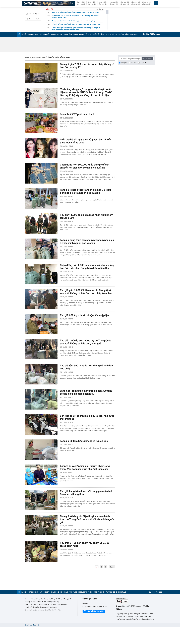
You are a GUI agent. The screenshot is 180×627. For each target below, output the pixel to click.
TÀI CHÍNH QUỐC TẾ (92, 34)
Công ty (124, 63)
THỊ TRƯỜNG (119, 34)
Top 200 (159, 592)
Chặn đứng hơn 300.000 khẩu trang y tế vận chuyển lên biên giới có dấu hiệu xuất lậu (84, 166)
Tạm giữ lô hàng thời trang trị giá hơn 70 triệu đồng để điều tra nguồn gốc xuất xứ (85, 191)
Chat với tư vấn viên (94, 611)
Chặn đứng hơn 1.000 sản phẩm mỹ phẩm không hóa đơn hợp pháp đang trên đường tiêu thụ (87, 267)
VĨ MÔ (102, 34)
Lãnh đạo (144, 63)
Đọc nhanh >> (100, 9)
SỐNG (127, 34)
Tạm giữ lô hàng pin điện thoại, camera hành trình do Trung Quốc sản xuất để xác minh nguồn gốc (87, 519)
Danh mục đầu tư (33, 19)
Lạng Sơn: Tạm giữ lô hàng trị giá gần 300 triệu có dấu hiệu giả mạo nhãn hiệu (86, 392)
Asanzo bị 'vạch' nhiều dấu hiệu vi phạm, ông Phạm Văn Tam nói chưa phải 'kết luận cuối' (85, 468)
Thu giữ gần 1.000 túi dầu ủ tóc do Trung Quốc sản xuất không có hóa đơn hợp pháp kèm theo (86, 292)
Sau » (112, 567)
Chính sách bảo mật (32, 625)
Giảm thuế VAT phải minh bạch (77, 114)
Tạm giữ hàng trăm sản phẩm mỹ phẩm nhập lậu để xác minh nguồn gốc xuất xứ (87, 242)
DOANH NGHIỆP (56, 34)
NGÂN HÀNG (68, 34)
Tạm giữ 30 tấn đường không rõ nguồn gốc (84, 440)
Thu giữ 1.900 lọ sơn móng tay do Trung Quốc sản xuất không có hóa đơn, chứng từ (85, 342)
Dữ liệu (146, 34)
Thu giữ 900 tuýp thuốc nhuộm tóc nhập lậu (84, 315)
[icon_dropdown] (156, 3)
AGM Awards (155, 34)
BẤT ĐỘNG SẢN (45, 34)
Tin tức (133, 63)
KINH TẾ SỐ (110, 34)
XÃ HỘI (24, 34)
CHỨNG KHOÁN (33, 34)
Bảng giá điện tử (32, 14)
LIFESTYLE (133, 34)
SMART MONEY (79, 34)
